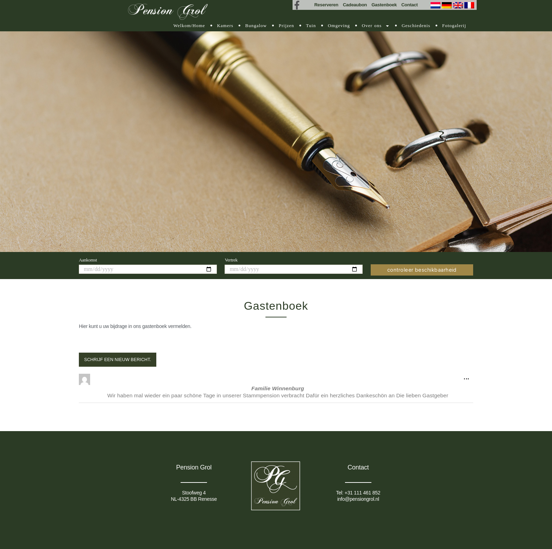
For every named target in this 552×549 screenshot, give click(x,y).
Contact (409, 4)
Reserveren (326, 4)
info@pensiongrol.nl (358, 499)
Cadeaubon (355, 4)
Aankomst (88, 260)
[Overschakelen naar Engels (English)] (458, 5)
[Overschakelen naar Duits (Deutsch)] (447, 5)
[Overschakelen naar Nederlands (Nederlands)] (436, 5)
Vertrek (231, 260)
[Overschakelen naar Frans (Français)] (470, 5)
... (468, 375)
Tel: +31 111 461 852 (358, 493)
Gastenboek (384, 4)
